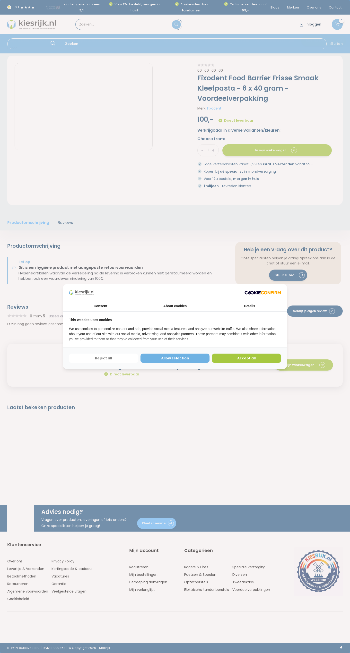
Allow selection (175, 358)
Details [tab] (249, 306)
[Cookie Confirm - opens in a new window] (263, 293)
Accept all (246, 358)
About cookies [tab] (175, 306)
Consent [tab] (100, 306)
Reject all (103, 358)
